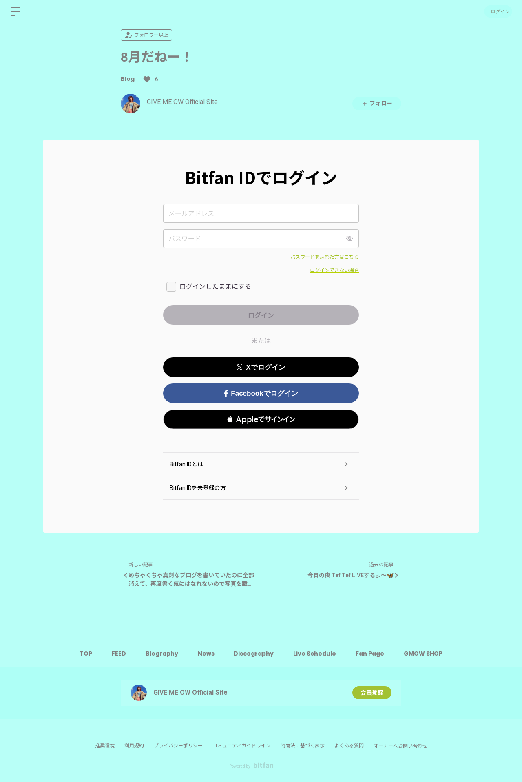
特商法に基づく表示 (303, 746)
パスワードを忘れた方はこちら (324, 257)
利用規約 (134, 746)
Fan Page (372, 653)
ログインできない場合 (334, 270)
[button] (261, 419)
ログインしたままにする (215, 286)
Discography (254, 653)
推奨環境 (105, 746)
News (205, 653)
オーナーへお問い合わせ (400, 746)
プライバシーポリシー (178, 746)
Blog (128, 79)
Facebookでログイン (261, 393)
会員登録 (372, 692)
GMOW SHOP (426, 653)
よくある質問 (349, 746)
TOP (83, 653)
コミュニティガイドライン (241, 746)
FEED (117, 653)
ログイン (497, 11)
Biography (160, 653)
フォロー (376, 103)
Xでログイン (261, 367)
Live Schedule (316, 653)
